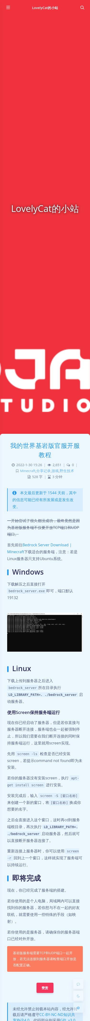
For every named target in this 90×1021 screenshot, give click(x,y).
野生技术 (67, 471)
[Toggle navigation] (82, 7)
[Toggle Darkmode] (78, 996)
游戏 (55, 471)
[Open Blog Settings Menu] (78, 1008)
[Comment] (78, 984)
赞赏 (45, 988)
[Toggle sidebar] (7, 7)
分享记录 (43, 471)
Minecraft (28, 471)
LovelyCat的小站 (45, 7)
